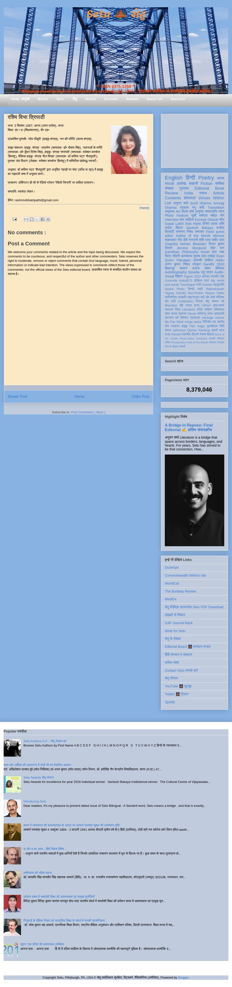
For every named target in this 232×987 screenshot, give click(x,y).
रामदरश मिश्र (173, 309)
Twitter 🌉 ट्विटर (176, 694)
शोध (222, 219)
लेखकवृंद (144, 208)
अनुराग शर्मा (180, 203)
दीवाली (194, 334)
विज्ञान (179, 276)
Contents (173, 198)
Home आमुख (20, 99)
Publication (185, 301)
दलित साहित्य (204, 309)
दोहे (181, 305)
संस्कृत (196, 264)
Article (218, 193)
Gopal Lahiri (174, 224)
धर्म (177, 317)
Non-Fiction (195, 293)
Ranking (204, 330)
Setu (60, 99)
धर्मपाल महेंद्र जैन (211, 215)
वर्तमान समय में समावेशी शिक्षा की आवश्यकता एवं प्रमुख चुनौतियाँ (58, 896)
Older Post (140, 396)
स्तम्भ (203, 193)
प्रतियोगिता (171, 297)
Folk (168, 334)
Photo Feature (176, 215)
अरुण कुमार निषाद (177, 264)
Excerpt (200, 219)
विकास (210, 334)
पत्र (214, 252)
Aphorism (179, 330)
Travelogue (187, 284)
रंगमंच (203, 334)
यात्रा (209, 272)
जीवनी (176, 256)
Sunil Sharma (200, 203)
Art (178, 211)
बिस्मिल (220, 268)
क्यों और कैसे (208, 297)
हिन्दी (190, 178)
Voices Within (211, 198)
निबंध (190, 232)
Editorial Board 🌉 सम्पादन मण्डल (187, 647)
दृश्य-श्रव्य (218, 305)
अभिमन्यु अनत (205, 313)
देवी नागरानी (190, 240)
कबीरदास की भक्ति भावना (37, 873)
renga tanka (193, 322)
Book (219, 188)
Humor (219, 317)
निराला (199, 301)
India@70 (185, 280)
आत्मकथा (186, 256)
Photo (181, 289)
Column (207, 284)
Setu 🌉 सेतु (115, 14)
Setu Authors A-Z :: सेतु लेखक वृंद (44, 741)
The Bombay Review (180, 591)
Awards (132, 99)
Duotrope (172, 567)
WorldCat (172, 583)
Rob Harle (193, 224)
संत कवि (170, 301)
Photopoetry (178, 342)
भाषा (221, 252)
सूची (193, 215)
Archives (178, 99)
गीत (180, 240)
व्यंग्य (221, 211)
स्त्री (200, 289)
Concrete (171, 280)
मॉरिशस (220, 297)
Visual (192, 313)
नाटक (188, 305)
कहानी (193, 183)
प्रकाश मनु (188, 207)
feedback (201, 338)
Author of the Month (193, 236)
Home (79, 396)
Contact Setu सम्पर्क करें (181, 670)
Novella (194, 272)
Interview (171, 219)
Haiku (220, 260)
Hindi (169, 183)
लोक (167, 313)
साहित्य (208, 260)
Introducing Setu (34, 801)
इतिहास (198, 280)
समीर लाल (218, 240)
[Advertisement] (194, 140)
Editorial (202, 188)
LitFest (206, 305)
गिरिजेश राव (209, 322)
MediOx (170, 599)
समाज (168, 330)
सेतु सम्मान (212, 301)
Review (171, 193)
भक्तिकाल (219, 309)
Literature (188, 309)
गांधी (198, 284)
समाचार (199, 232)
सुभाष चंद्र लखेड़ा (204, 256)
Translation (216, 207)
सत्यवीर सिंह (217, 276)
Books (43, 99)
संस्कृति (182, 297)
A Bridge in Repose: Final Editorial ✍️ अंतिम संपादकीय (189, 427)
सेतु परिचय (171, 678)
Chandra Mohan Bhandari (185, 244)
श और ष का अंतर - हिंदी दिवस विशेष (43, 849)
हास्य (196, 305)
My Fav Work (174, 322)
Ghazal (212, 219)
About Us (154, 99)
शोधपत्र (190, 198)
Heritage (208, 317)
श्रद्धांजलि (219, 284)
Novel (205, 252)
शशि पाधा (204, 240)
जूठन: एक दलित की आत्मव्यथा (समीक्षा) (42, 944)
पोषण (207, 268)
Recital (176, 334)
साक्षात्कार (171, 240)
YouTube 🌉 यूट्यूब (178, 686)
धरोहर (168, 228)
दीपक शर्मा (187, 211)
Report (210, 293)
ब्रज (222, 330)
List (168, 203)
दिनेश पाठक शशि (213, 224)
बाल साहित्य (187, 219)
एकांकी (212, 338)
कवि (201, 207)
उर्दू (203, 272)
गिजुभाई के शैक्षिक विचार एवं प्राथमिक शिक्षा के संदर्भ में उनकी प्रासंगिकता (64, 920)
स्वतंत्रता (195, 317)
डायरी (214, 330)
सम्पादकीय (211, 211)
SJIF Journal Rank (179, 623)
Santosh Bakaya (199, 228)
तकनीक (186, 334)
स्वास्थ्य (182, 313)
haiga (201, 326)
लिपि (221, 326)
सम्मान (183, 268)
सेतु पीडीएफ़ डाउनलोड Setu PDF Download (194, 607)
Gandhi (181, 293)
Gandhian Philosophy (181, 252)
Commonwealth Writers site (185, 575)
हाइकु (185, 326)
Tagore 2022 (192, 276)
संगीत (167, 342)
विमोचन (184, 317)
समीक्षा (219, 183)
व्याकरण (175, 326)
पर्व (222, 301)
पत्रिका (220, 338)
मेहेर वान (217, 248)
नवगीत (220, 322)
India (188, 193)
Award (169, 289)
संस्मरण (180, 232)
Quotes (192, 330)
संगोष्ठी (182, 346)
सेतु (74, 99)
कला (206, 280)
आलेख (181, 183)
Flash (210, 232)
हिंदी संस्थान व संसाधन (178, 654)
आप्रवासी (219, 313)
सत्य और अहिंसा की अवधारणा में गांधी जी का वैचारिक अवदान (37, 765)
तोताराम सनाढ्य (216, 342)
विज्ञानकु (170, 268)
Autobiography (176, 272)
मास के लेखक (171, 346)
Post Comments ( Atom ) (88, 412)
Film (192, 326)
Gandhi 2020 (213, 264)
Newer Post (17, 396)
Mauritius (171, 305)
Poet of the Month (197, 342)
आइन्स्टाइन (193, 297)
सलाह (174, 313)
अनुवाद (199, 211)
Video (220, 293)
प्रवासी (197, 260)
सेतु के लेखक (173, 639)
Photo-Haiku (187, 338)
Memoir (218, 236)
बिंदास (179, 228)
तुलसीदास (212, 326)
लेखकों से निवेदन (175, 615)
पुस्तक (184, 188)
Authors (111, 99)
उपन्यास (169, 317)
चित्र (168, 256)
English (173, 178)
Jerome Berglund (191, 248)
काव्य (220, 178)
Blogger (183, 977)
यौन (167, 326)
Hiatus (90, 99)
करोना (196, 268)
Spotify (170, 702)
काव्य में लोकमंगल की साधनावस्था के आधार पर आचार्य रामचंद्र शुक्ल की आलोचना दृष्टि (71, 825)
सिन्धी (191, 289)
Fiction (206, 183)
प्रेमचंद (206, 276)
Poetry (206, 178)
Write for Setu (175, 631)
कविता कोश (172, 662)
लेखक (169, 188)
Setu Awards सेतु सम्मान (38, 777)
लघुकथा (169, 211)
